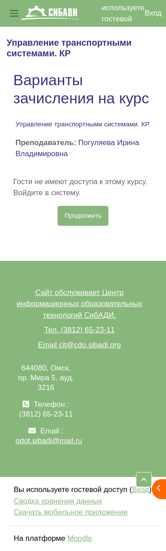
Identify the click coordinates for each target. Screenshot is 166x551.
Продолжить (83, 215)
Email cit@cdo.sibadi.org (79, 345)
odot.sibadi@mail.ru (48, 441)
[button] (144, 479)
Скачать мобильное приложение (70, 512)
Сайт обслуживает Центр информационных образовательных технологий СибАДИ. (79, 303)
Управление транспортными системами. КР (82, 124)
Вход (153, 13)
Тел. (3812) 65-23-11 (79, 330)
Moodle (79, 538)
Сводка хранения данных (58, 501)
